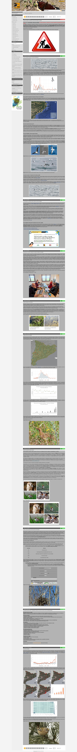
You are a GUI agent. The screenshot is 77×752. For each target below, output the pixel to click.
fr (64, 10)
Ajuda (13, 44)
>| (43, 16)
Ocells (13, 82)
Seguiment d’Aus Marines (57, 182)
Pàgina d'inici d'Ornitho (15, 12)
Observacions (14, 16)
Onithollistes (42, 94)
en (63, 10)
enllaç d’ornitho (38, 177)
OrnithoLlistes (57, 652)
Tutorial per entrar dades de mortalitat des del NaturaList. (31, 229)
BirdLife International (44, 180)
